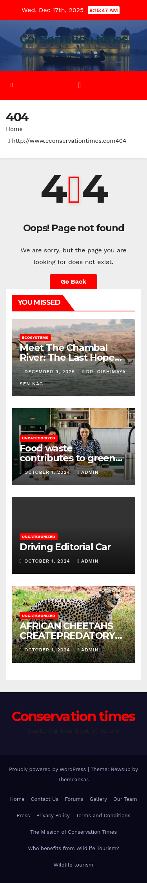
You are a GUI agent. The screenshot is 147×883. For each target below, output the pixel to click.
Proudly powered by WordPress (48, 769)
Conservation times (73, 39)
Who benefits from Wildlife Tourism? (73, 848)
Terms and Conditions (103, 815)
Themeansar (73, 779)
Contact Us (45, 799)
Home (14, 129)
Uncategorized (38, 438)
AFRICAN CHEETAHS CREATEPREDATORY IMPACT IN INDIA (67, 635)
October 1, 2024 (48, 472)
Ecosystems (35, 337)
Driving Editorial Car (65, 546)
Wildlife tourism (73, 865)
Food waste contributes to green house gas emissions (67, 457)
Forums (74, 799)
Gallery (98, 799)
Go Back (73, 281)
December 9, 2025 (50, 371)
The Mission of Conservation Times (73, 832)
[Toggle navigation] (79, 85)
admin (88, 472)
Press (23, 815)
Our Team (125, 799)
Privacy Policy (53, 815)
